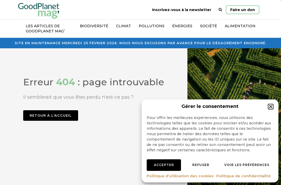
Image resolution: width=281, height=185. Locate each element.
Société (208, 26)
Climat (123, 26)
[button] (270, 106)
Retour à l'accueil (51, 115)
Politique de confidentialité (243, 176)
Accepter (164, 165)
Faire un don (242, 9)
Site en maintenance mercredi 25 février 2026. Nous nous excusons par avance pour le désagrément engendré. (140, 43)
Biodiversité (94, 26)
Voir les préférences (246, 165)
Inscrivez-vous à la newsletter (181, 9)
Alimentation (240, 26)
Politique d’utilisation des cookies (180, 176)
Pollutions (151, 26)
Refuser (200, 165)
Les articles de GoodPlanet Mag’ (45, 28)
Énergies (182, 26)
